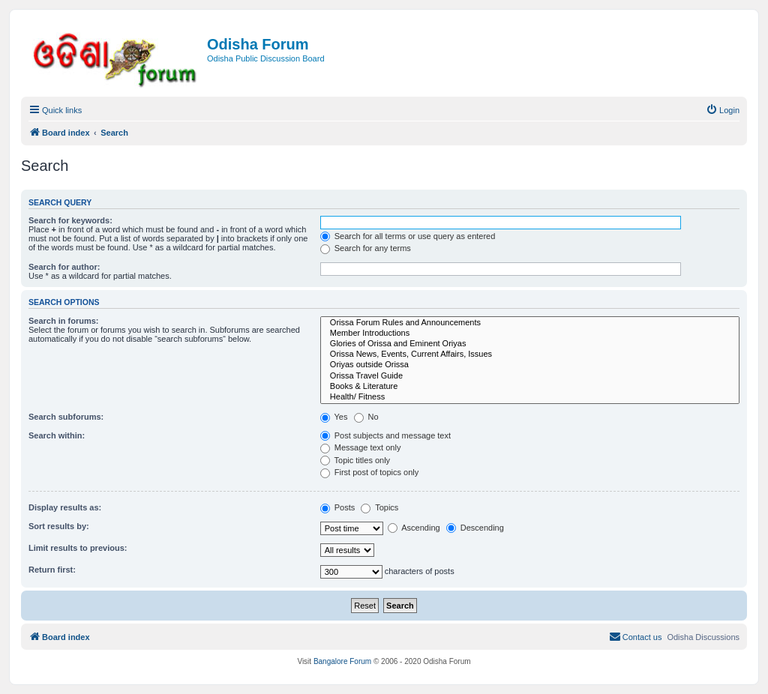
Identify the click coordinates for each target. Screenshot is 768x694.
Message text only (360, 447)
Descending (475, 527)
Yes (334, 416)
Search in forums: (63, 320)
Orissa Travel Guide (530, 376)
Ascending (414, 527)
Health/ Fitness (530, 397)
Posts (338, 507)
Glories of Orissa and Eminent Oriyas (530, 344)
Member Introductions (530, 333)
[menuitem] (723, 110)
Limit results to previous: (77, 547)
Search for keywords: (70, 220)
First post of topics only (369, 472)
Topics (379, 507)
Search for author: (64, 266)
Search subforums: (66, 416)
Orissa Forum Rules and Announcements (530, 323)
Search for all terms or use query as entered (408, 236)
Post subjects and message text (385, 435)
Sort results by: (58, 526)
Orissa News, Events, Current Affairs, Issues (530, 354)
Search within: (56, 435)
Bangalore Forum (342, 661)
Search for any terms (365, 248)
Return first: (52, 569)
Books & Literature (530, 386)
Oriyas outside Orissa (530, 365)
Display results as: (64, 507)
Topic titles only (355, 460)
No (366, 416)
